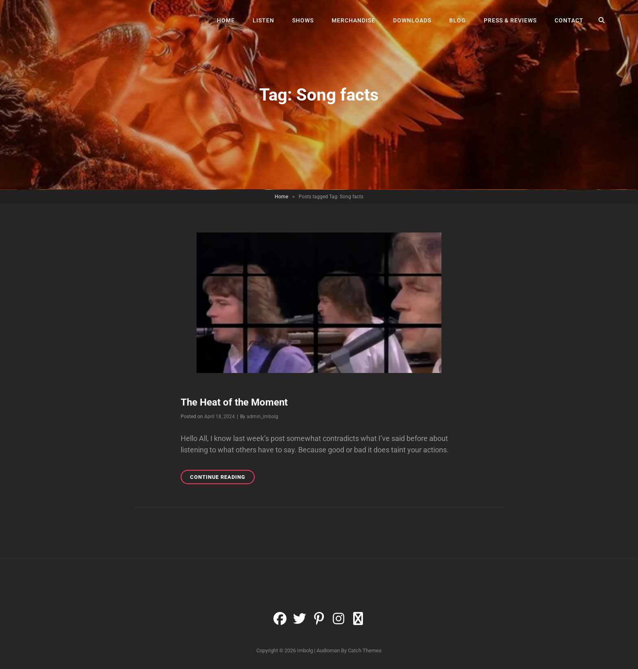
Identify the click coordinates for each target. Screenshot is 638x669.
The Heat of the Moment (234, 402)
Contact (569, 20)
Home (226, 20)
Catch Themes (365, 650)
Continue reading (222, 478)
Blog (457, 20)
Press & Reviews (510, 20)
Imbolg (305, 650)
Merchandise (353, 20)
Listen (263, 20)
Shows (303, 20)
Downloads (412, 20)
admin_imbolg (262, 416)
